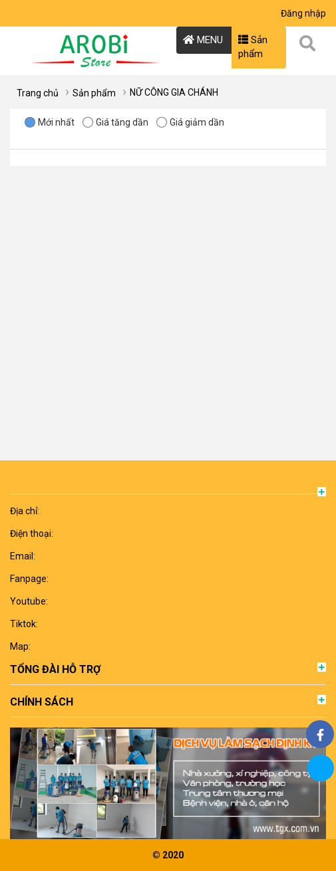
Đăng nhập (303, 13)
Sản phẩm (252, 47)
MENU (203, 40)
